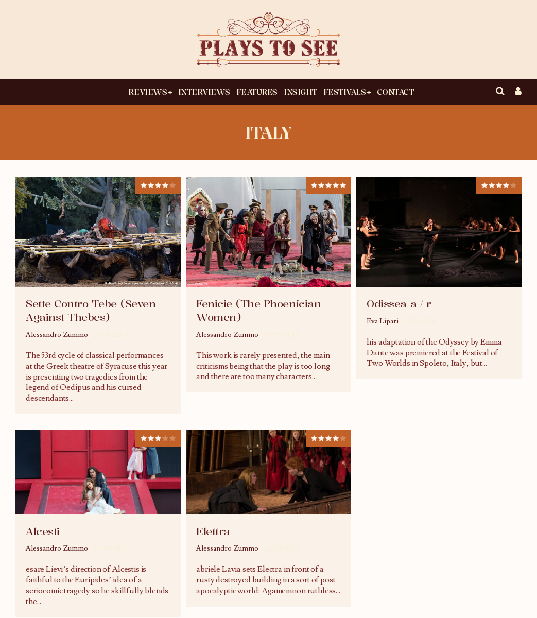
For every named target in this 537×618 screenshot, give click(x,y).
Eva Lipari (383, 321)
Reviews (147, 92)
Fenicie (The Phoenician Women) (258, 310)
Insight (300, 92)
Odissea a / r (399, 304)
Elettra (213, 531)
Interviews (204, 92)
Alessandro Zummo (57, 334)
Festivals (344, 92)
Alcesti (43, 531)
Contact (395, 92)
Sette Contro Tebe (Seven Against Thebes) (90, 310)
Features (257, 92)
